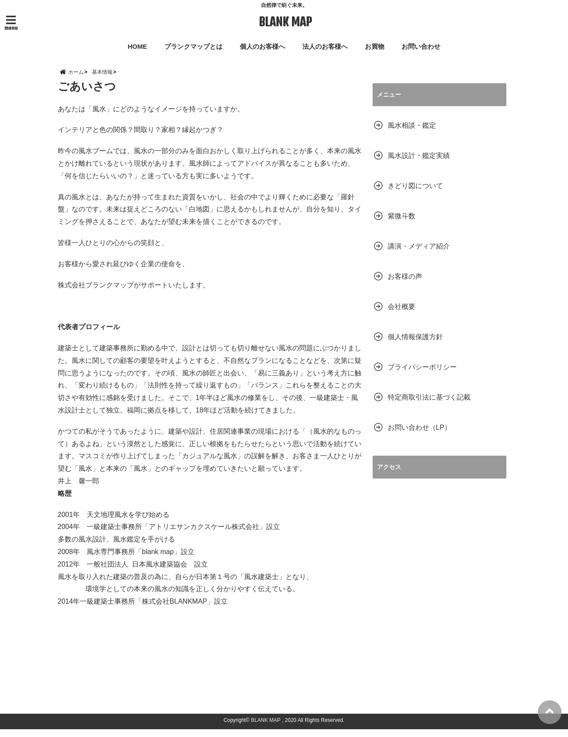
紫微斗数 (401, 223)
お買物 (374, 46)
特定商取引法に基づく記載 (429, 404)
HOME (137, 46)
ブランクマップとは (193, 46)
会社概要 (401, 314)
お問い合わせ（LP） (420, 434)
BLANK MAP (285, 22)
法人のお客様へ (325, 46)
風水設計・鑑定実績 (419, 163)
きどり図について (415, 193)
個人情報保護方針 (415, 344)
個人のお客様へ (262, 46)
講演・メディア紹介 (419, 253)
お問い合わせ (421, 46)
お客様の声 (405, 283)
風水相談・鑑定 (412, 132)
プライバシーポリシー (422, 374)
